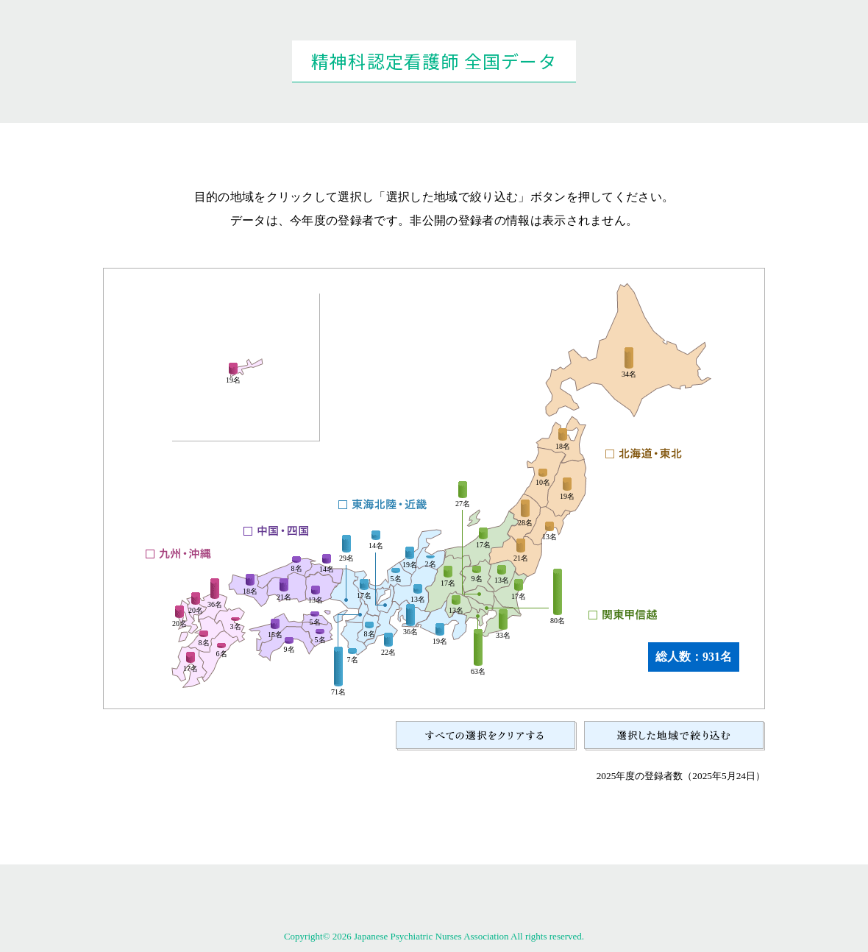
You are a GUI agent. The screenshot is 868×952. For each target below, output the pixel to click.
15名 (275, 635)
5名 (396, 579)
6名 (221, 654)
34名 (629, 374)
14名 (376, 546)
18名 (562, 446)
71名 (338, 692)
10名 (543, 482)
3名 (235, 626)
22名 (388, 652)
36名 (410, 632)
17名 (518, 596)
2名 (430, 564)
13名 (549, 537)
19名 (567, 496)
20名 (179, 624)
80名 (557, 621)
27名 (462, 504)
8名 (369, 634)
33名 (503, 635)
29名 (346, 558)
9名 (477, 579)
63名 (478, 671)
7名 (352, 660)
